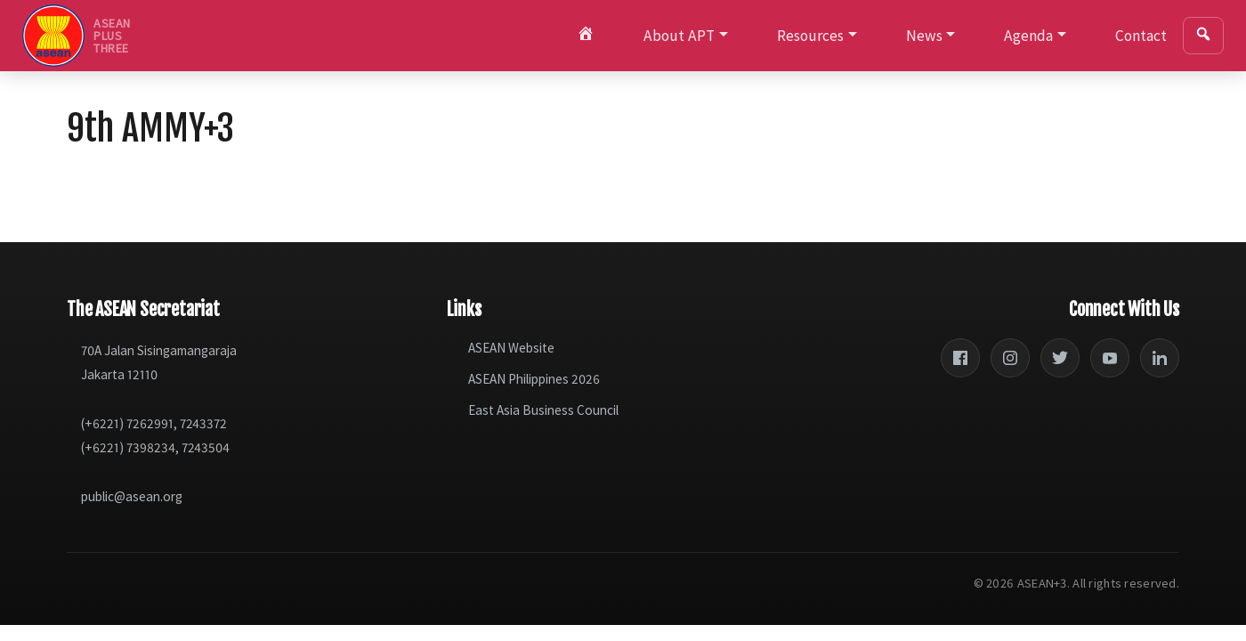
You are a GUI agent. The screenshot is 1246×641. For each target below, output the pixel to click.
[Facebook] (960, 357)
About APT (679, 35)
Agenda (1028, 35)
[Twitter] (1060, 357)
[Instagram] (1010, 357)
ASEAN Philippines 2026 (534, 378)
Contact (1141, 35)
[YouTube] (1109, 357)
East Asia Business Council (543, 410)
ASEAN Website (511, 347)
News (924, 35)
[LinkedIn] (1159, 357)
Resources (810, 35)
